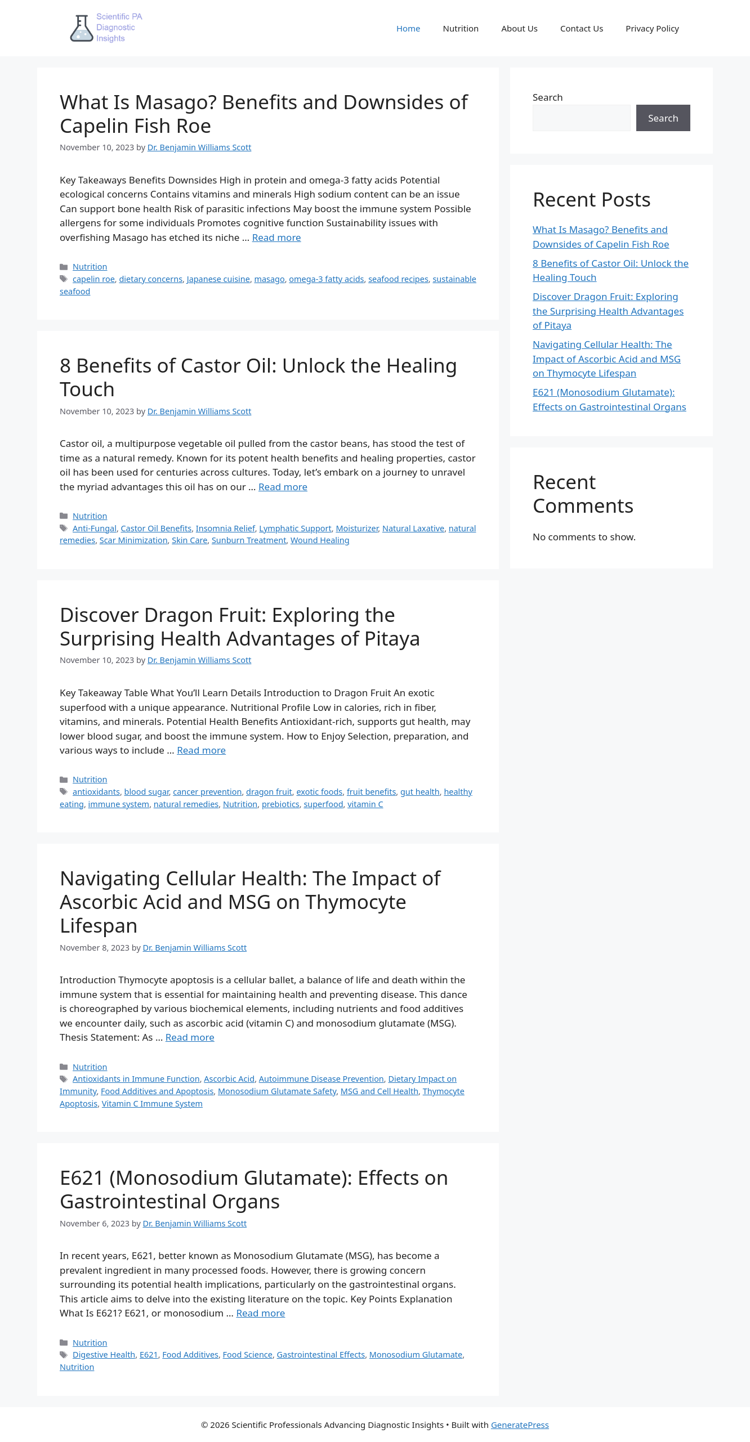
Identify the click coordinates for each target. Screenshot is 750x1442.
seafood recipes (398, 279)
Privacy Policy (652, 28)
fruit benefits (371, 791)
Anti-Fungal (95, 528)
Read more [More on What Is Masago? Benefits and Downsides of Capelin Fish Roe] (276, 237)
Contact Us (581, 28)
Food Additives (190, 1354)
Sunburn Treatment (249, 540)
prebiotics (281, 804)
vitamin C (365, 804)
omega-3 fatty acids (326, 279)
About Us (519, 28)
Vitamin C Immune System (152, 1103)
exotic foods (319, 791)
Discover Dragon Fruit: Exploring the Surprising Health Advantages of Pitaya (240, 626)
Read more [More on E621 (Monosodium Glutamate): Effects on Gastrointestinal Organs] (260, 1312)
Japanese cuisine (218, 279)
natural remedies (186, 804)
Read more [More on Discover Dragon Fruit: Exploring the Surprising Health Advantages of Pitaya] (201, 750)
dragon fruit (269, 791)
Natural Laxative (413, 528)
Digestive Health (104, 1354)
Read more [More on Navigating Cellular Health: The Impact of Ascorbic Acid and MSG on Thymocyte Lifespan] (190, 1037)
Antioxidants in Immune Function (136, 1078)
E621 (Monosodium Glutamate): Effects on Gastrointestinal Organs (254, 1189)
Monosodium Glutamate (415, 1354)
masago (270, 279)
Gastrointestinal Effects (321, 1354)
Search (548, 97)
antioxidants (96, 791)
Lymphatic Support (295, 528)
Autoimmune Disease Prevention (321, 1078)
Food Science (248, 1354)
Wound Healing (320, 540)
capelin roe (94, 279)
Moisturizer (357, 528)
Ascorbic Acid (229, 1078)
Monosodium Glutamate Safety (277, 1091)
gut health (420, 791)
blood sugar (146, 791)
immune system (119, 804)
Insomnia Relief (225, 528)
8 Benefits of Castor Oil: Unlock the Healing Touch (258, 377)
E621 (149, 1354)
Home (408, 28)
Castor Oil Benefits (156, 528)
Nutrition (461, 28)
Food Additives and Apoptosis (157, 1091)
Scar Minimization (134, 540)
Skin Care (189, 540)
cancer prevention (207, 791)
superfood (323, 804)
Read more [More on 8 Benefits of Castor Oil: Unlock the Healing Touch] (282, 486)
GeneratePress (520, 1424)
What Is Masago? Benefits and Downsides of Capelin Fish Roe (264, 113)
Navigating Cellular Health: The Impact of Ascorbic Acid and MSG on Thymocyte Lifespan (250, 901)
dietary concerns (150, 279)
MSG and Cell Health (379, 1091)
